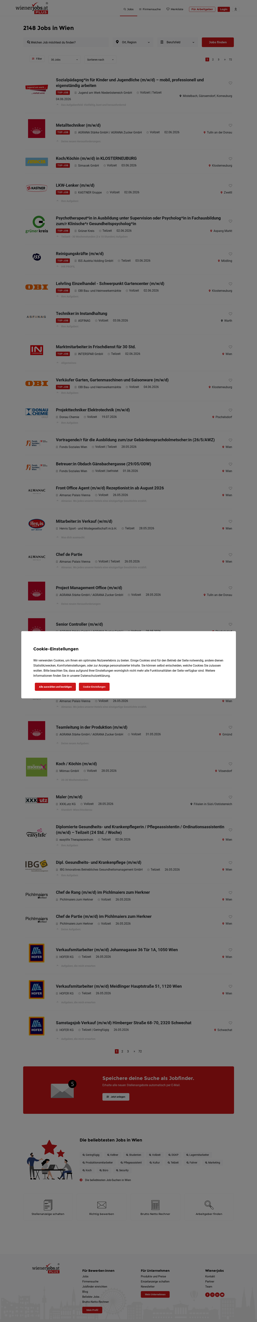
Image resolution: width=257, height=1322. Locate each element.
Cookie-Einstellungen (94, 686)
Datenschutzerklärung (95, 675)
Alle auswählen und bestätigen (55, 686)
